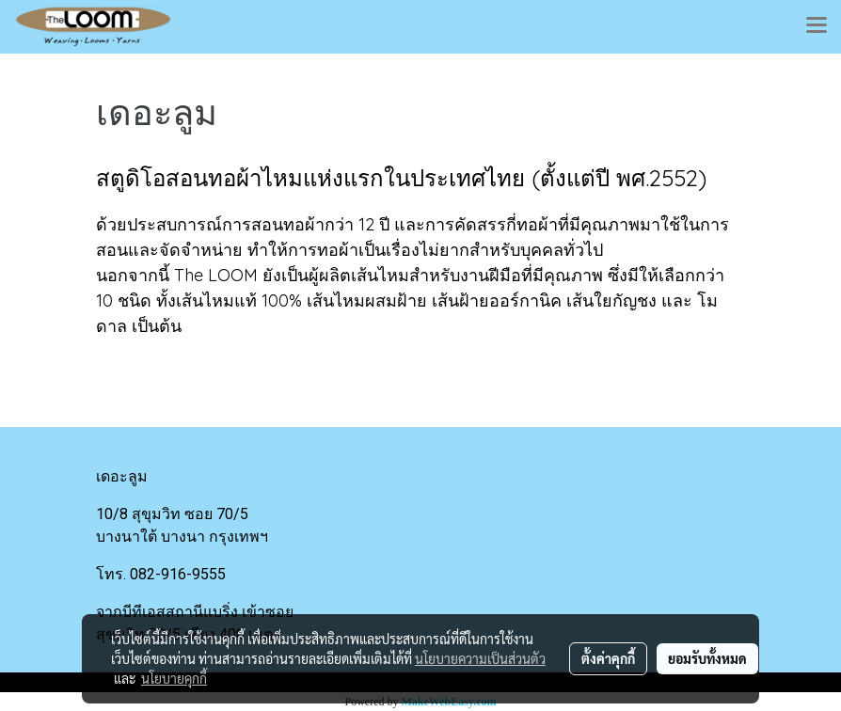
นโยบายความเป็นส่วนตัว (480, 658)
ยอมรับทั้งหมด (707, 658)
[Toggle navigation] (816, 26)
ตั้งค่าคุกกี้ (608, 658)
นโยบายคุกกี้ (174, 678)
